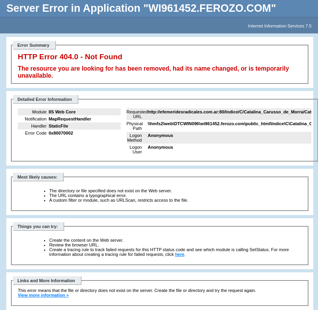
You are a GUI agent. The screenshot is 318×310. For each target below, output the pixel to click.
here (179, 254)
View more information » (43, 295)
